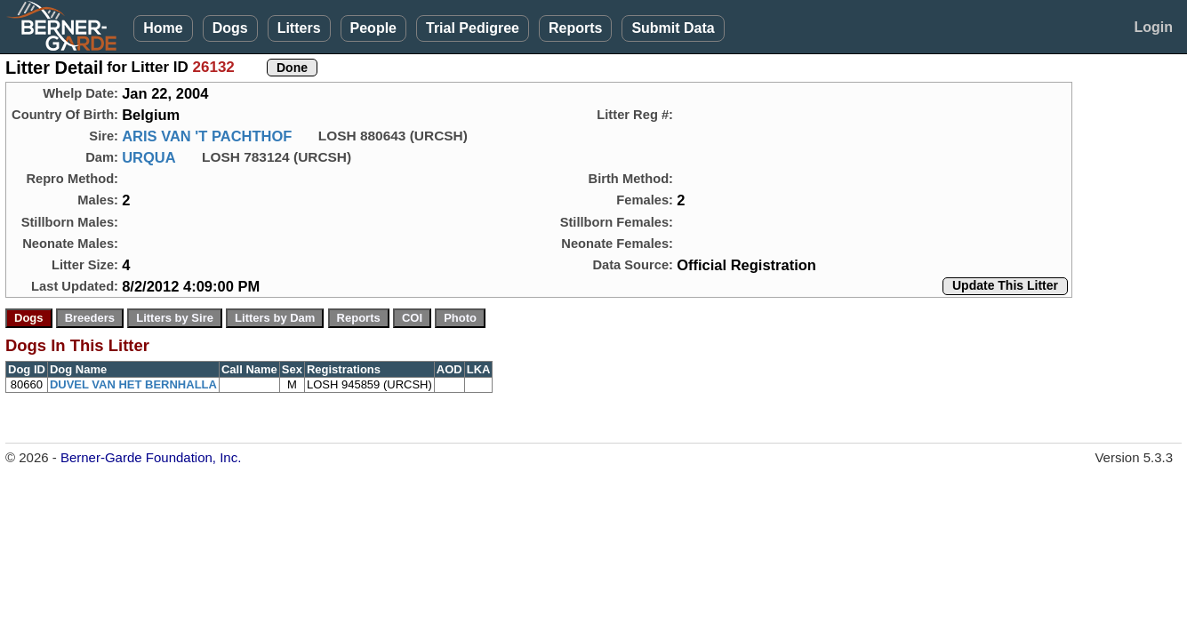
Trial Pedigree (472, 28)
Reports (575, 28)
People (373, 28)
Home (162, 28)
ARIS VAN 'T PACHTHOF (207, 136)
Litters (299, 28)
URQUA (149, 157)
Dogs (230, 28)
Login (1153, 27)
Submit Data (672, 28)
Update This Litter (1005, 285)
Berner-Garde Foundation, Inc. (150, 457)
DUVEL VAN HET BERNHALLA (133, 384)
